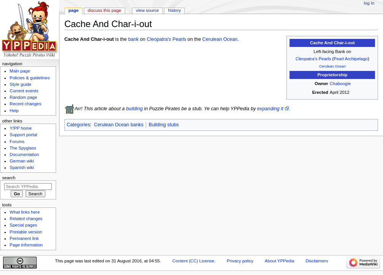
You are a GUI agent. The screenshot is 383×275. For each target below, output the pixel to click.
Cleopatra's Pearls (313, 58)
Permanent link (24, 238)
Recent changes (25, 103)
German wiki (22, 161)
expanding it (270, 108)
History (174, 10)
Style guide (20, 84)
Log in (369, 3)
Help (14, 110)
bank (133, 39)
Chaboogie (340, 83)
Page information (26, 245)
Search (9, 177)
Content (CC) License (193, 261)
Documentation (24, 154)
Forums (17, 141)
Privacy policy (240, 261)
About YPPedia (279, 261)
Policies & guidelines (30, 78)
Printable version (26, 232)
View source (147, 10)
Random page (23, 97)
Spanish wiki (22, 167)
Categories (78, 124)
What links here (25, 212)
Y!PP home (21, 128)
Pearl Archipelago (351, 58)
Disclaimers (317, 261)
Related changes (26, 218)
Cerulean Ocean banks (118, 124)
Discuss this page (104, 10)
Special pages (23, 225)
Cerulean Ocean (332, 66)
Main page (20, 71)
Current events (24, 90)
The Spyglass (23, 148)
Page (73, 10)
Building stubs (164, 124)
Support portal (23, 134)
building (134, 108)
